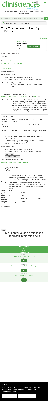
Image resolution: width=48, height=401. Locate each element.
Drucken (44, 38)
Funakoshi (10, 61)
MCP (34, 96)
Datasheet (15, 96)
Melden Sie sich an (22, 41)
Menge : (19, 45)
